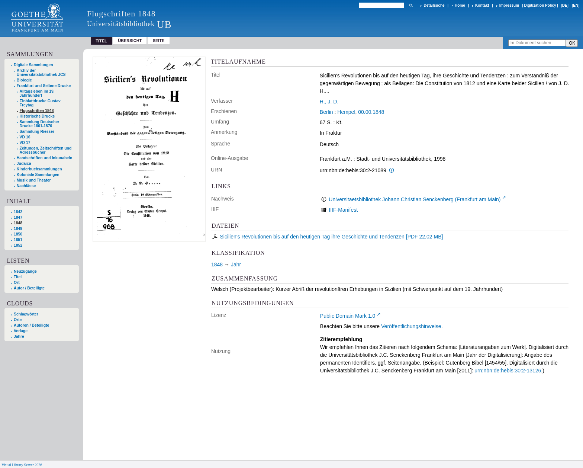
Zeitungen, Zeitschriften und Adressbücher (46, 150)
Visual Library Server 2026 (21, 465)
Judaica (24, 163)
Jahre (19, 336)
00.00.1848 (371, 112)
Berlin (326, 112)
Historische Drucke (37, 116)
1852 (18, 245)
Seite (159, 40)
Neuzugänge (25, 271)
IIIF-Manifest (343, 210)
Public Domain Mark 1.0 (348, 316)
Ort (17, 283)
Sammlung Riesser (37, 131)
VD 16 (25, 137)
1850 (18, 234)
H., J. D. (329, 102)
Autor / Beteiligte (29, 288)
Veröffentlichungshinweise (411, 326)
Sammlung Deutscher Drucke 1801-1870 (39, 124)
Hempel (346, 112)
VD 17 (25, 143)
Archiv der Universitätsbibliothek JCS (41, 72)
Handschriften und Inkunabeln (45, 158)
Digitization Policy (540, 5)
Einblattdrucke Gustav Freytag (40, 103)
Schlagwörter (26, 314)
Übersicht (130, 40)
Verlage (21, 331)
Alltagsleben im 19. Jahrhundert (37, 93)
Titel (18, 277)
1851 (18, 240)
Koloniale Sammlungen (38, 175)
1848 (18, 223)
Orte (18, 320)
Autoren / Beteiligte (31, 325)
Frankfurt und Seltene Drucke (44, 86)
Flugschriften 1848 (37, 111)
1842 (18, 212)
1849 (18, 229)
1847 (18, 217)
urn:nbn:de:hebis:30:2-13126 (507, 371)
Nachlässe (26, 186)
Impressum (509, 5)
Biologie (24, 80)
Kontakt (482, 5)
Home (460, 5)
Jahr (236, 264)
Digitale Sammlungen (33, 65)
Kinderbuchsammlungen (39, 169)
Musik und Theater (34, 180)
